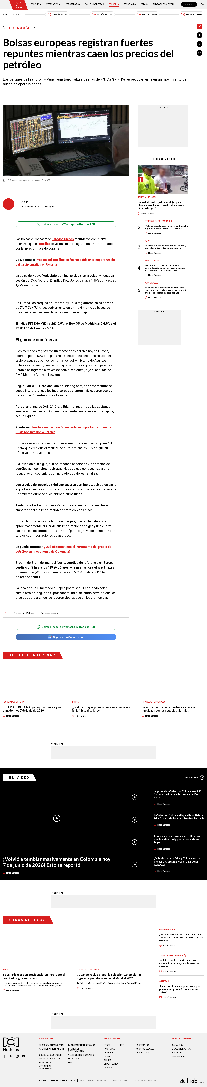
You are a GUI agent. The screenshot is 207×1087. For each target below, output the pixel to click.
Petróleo (30, 613)
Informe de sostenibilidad (76, 1050)
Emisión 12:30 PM (102, 14)
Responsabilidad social (51, 1045)
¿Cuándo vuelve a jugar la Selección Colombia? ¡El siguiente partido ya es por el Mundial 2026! (109, 976)
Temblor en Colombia (156, 221)
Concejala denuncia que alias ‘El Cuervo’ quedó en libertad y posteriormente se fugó (177, 839)
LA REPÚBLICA (142, 1045)
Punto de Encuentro (164, 4)
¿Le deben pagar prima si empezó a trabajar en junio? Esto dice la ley (102, 708)
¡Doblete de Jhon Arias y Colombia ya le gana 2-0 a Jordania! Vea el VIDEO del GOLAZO (177, 861)
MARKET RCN (178, 1056)
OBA (70, 1062)
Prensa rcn (45, 1062)
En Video (19, 778)
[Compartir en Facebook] (199, 35)
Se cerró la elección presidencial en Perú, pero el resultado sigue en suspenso (165, 246)
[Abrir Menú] (4, 4)
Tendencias (130, 4)
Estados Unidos (63, 239)
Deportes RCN (73, 4)
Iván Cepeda (151, 283)
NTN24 (107, 1045)
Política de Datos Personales (93, 1080)
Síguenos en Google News (66, 637)
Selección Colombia (88, 969)
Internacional (53, 4)
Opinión (144, 4)
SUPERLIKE (177, 1053)
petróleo (44, 244)
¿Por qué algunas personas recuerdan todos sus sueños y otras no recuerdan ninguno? (181, 937)
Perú (147, 241)
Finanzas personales (154, 702)
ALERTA (107, 1060)
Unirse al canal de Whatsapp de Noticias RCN (66, 224)
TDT (122, 1045)
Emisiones (12, 14)
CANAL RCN (189, 4)
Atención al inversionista (46, 1067)
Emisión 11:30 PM (191, 14)
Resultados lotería (13, 702)
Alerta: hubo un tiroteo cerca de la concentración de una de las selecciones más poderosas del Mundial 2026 (165, 268)
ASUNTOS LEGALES (145, 1049)
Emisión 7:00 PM (147, 14)
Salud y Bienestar (94, 4)
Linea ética (74, 1059)
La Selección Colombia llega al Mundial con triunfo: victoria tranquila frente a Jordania (179, 817)
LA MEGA (108, 1067)
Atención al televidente (51, 1049)
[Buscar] (202, 4)
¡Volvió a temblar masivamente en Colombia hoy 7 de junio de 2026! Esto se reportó (166, 227)
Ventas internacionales (81, 1055)
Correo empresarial (50, 1059)
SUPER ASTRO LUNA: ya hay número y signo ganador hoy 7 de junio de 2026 (32, 708)
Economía (114, 4)
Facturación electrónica (81, 1045)
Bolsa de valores (49, 613)
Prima (75, 702)
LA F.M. (107, 1056)
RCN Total (109, 1049)
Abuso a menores (147, 197)
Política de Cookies (120, 1080)
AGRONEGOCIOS (143, 1053)
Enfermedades (167, 929)
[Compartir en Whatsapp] (199, 53)
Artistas (164, 981)
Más (194, 777)
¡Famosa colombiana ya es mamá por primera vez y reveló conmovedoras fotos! (179, 989)
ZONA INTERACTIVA (181, 1049)
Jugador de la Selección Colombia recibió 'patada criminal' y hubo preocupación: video (177, 794)
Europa (17, 613)
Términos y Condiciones (145, 1080)
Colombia (36, 4)
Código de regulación (50, 1055)
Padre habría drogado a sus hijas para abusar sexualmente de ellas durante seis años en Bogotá (162, 205)
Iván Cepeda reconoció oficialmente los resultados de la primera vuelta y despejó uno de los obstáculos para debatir (165, 290)
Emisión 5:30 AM (57, 14)
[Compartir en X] (199, 44)
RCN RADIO (109, 1053)
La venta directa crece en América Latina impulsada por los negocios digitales (168, 708)
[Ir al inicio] (18, 5)
